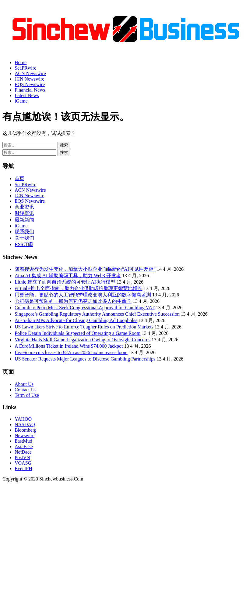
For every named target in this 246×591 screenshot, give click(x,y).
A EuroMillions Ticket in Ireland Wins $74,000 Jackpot (69, 346)
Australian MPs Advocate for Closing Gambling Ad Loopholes (76, 320)
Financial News (30, 89)
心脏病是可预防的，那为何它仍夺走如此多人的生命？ (73, 301)
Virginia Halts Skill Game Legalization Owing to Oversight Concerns (82, 339)
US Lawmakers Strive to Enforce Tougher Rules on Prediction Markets (84, 326)
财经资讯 (24, 213)
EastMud (23, 441)
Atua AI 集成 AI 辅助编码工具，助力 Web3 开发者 (68, 275)
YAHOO (23, 419)
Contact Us (26, 389)
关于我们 (24, 238)
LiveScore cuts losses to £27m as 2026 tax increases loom (71, 352)
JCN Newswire (29, 79)
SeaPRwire (25, 68)
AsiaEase (24, 446)
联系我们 (24, 231)
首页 (19, 178)
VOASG (23, 463)
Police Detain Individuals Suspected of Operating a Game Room (77, 333)
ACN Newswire (30, 73)
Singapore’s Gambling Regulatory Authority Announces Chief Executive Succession (97, 314)
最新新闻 (24, 219)
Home (20, 62)
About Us (24, 384)
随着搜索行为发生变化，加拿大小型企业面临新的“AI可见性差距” (85, 269)
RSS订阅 (24, 244)
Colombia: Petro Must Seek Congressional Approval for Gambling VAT (85, 307)
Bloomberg (26, 430)
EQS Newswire (30, 84)
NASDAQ (25, 424)
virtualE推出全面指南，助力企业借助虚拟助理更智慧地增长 (78, 288)
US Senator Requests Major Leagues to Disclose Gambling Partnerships (85, 358)
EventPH (23, 468)
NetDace (23, 452)
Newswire (24, 435)
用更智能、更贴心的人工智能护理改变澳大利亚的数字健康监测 (83, 294)
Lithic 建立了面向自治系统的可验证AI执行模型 (65, 282)
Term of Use (27, 395)
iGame (21, 100)
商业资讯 (24, 206)
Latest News (27, 95)
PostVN (22, 457)
